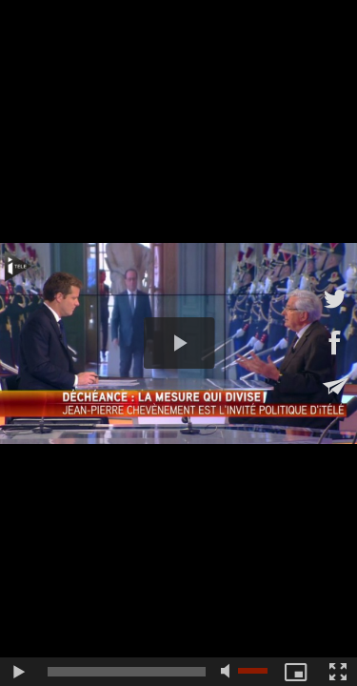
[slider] (127, 671)
